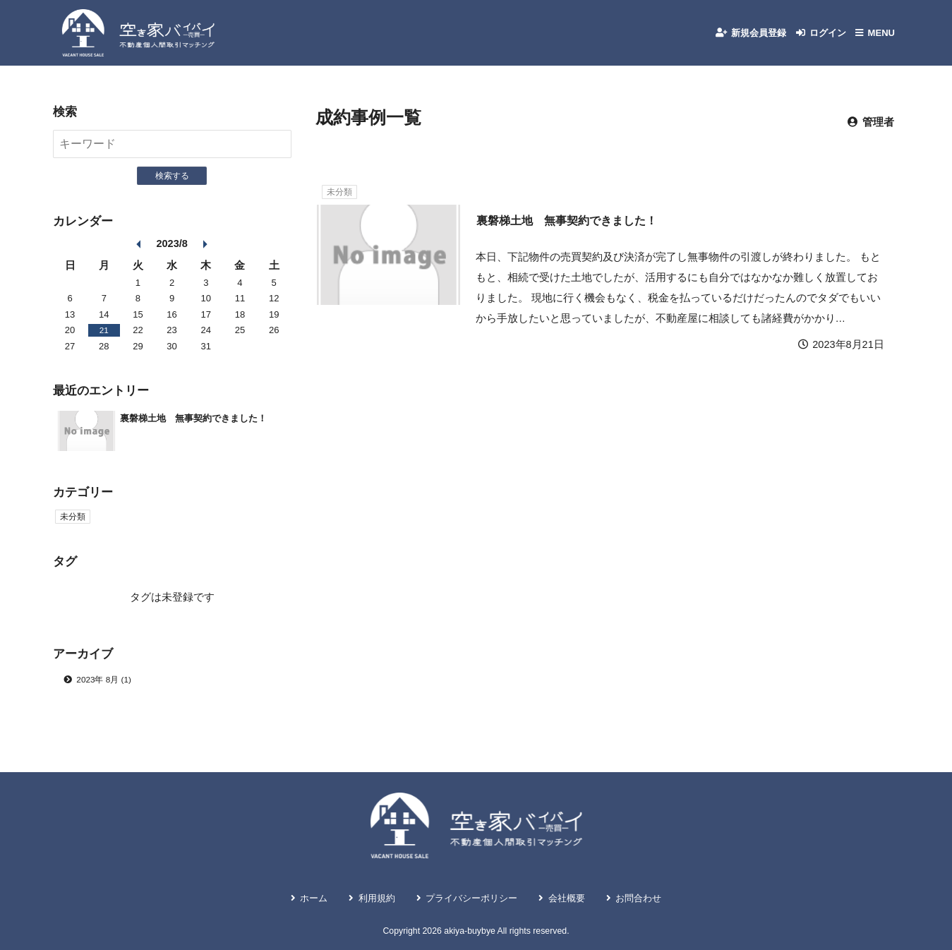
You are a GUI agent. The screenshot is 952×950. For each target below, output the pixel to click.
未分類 (341, 205)
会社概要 (578, 896)
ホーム (292, 896)
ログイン (818, 39)
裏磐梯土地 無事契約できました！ (572, 234)
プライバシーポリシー (471, 896)
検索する (172, 190)
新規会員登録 (739, 39)
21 (104, 344)
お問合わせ (658, 896)
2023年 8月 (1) (108, 695)
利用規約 (363, 896)
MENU (879, 39)
